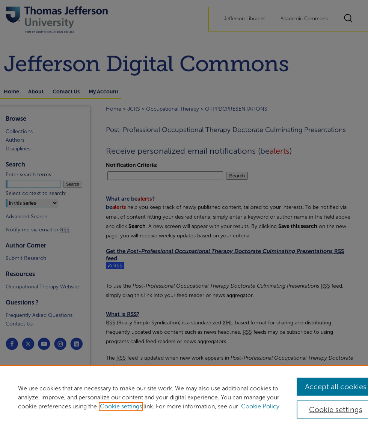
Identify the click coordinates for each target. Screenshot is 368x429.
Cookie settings (121, 406)
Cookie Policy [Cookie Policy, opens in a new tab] (260, 406)
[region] (184, 397)
